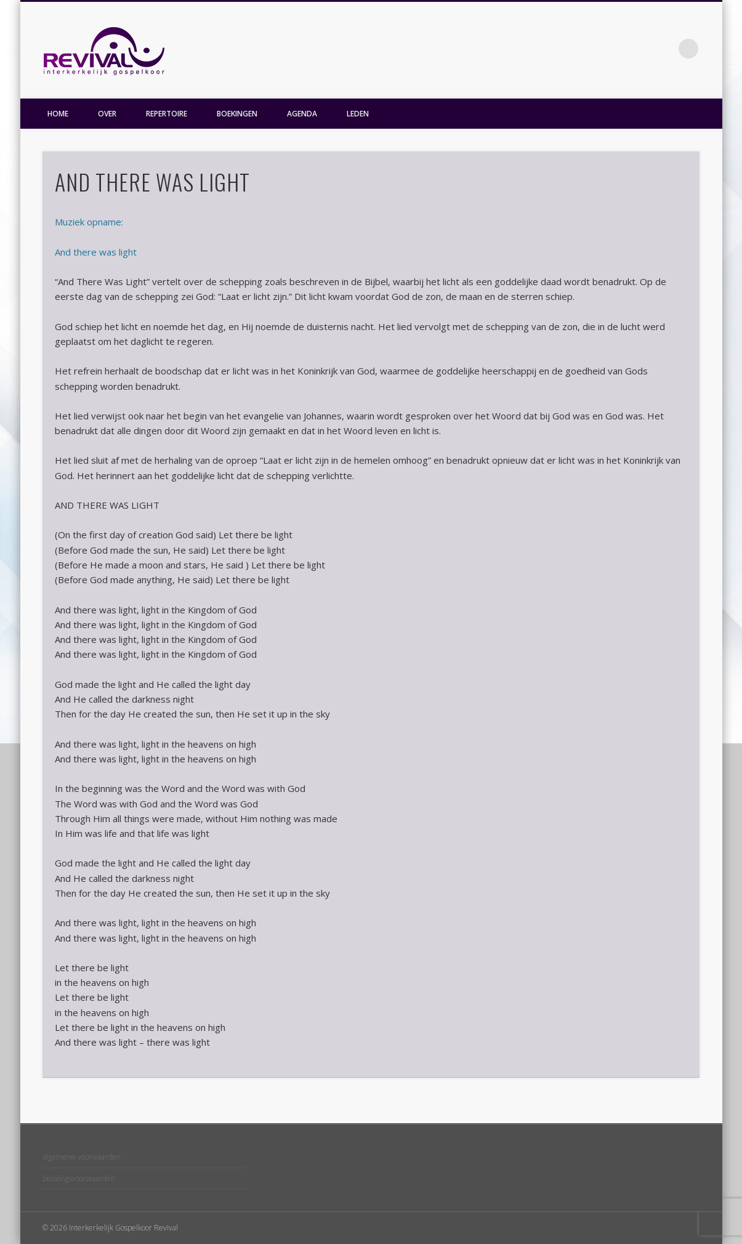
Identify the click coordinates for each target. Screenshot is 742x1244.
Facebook (663, 49)
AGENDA (302, 113)
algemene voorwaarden (81, 1157)
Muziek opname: (89, 222)
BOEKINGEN (237, 113)
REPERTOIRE (166, 113)
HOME (57, 113)
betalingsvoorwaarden (78, 1178)
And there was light (96, 252)
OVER (107, 113)
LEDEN (358, 113)
